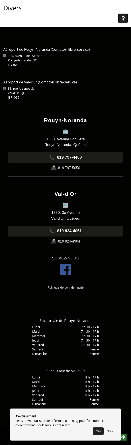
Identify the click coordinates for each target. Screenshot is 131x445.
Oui (98, 431)
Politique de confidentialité (65, 287)
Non (109, 431)
